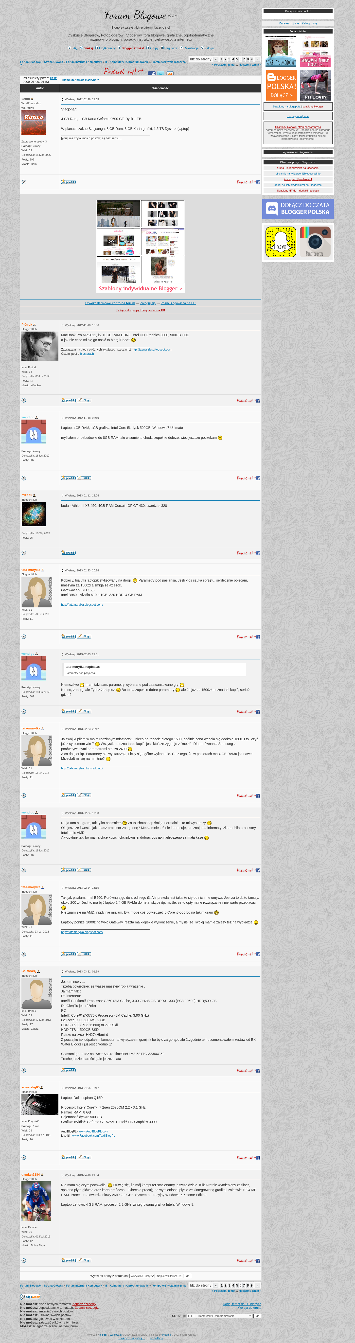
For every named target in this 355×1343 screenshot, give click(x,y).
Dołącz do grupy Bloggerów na (140, 310)
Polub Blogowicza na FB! (178, 303)
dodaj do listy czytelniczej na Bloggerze (297, 184)
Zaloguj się (148, 303)
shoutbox (156, 1338)
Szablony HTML (286, 190)
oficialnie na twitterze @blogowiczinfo (298, 173)
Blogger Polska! (131, 48)
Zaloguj (207, 48)
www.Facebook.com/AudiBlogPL (93, 1135)
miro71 (26, 495)
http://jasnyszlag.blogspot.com (152, 349)
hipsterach (87, 353)
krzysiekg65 (30, 1087)
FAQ (73, 48)
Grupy (152, 48)
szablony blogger (313, 106)
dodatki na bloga (309, 190)
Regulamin (169, 48)
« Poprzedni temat (223, 64)
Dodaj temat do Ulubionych (242, 1304)
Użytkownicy (105, 48)
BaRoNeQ (28, 971)
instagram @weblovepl (298, 179)
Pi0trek (26, 324)
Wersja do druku (249, 1307)
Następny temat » (250, 64)
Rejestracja (189, 48)
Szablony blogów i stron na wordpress (298, 126)
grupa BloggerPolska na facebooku (298, 167)
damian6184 (30, 1174)
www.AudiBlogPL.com (93, 1131)
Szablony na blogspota (286, 106)
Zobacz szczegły (84, 1304)
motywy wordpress (298, 116)
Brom (25, 99)
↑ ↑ (131, 1338)
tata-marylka (30, 570)
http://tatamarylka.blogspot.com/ (82, 604)
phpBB (103, 1334)
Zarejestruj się (289, 23)
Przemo (166, 1334)
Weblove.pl (116, 1334)
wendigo (28, 417)
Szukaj (86, 48)
